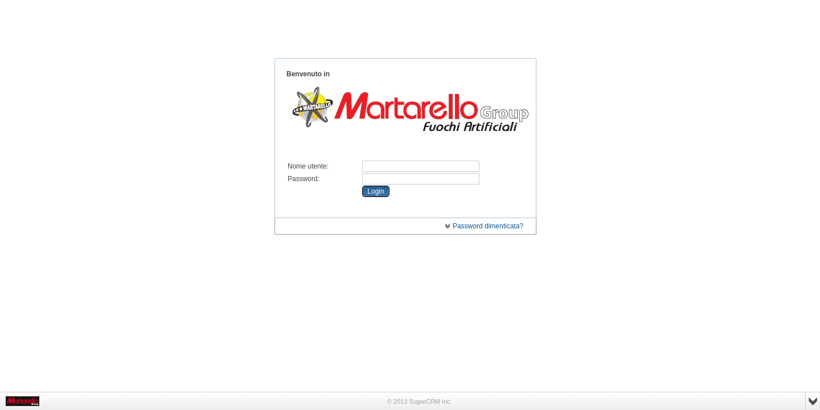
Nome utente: (308, 166)
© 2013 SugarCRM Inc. (419, 401)
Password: (303, 179)
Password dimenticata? (484, 226)
